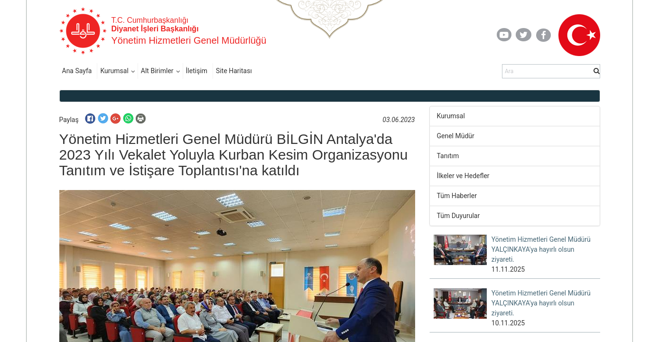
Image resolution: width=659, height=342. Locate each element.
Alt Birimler (157, 71)
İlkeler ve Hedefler (463, 176)
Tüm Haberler (457, 196)
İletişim (197, 71)
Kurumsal (114, 71)
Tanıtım (448, 156)
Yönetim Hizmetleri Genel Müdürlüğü (189, 40)
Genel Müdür (455, 136)
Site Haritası (234, 71)
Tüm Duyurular (458, 215)
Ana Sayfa (77, 71)
